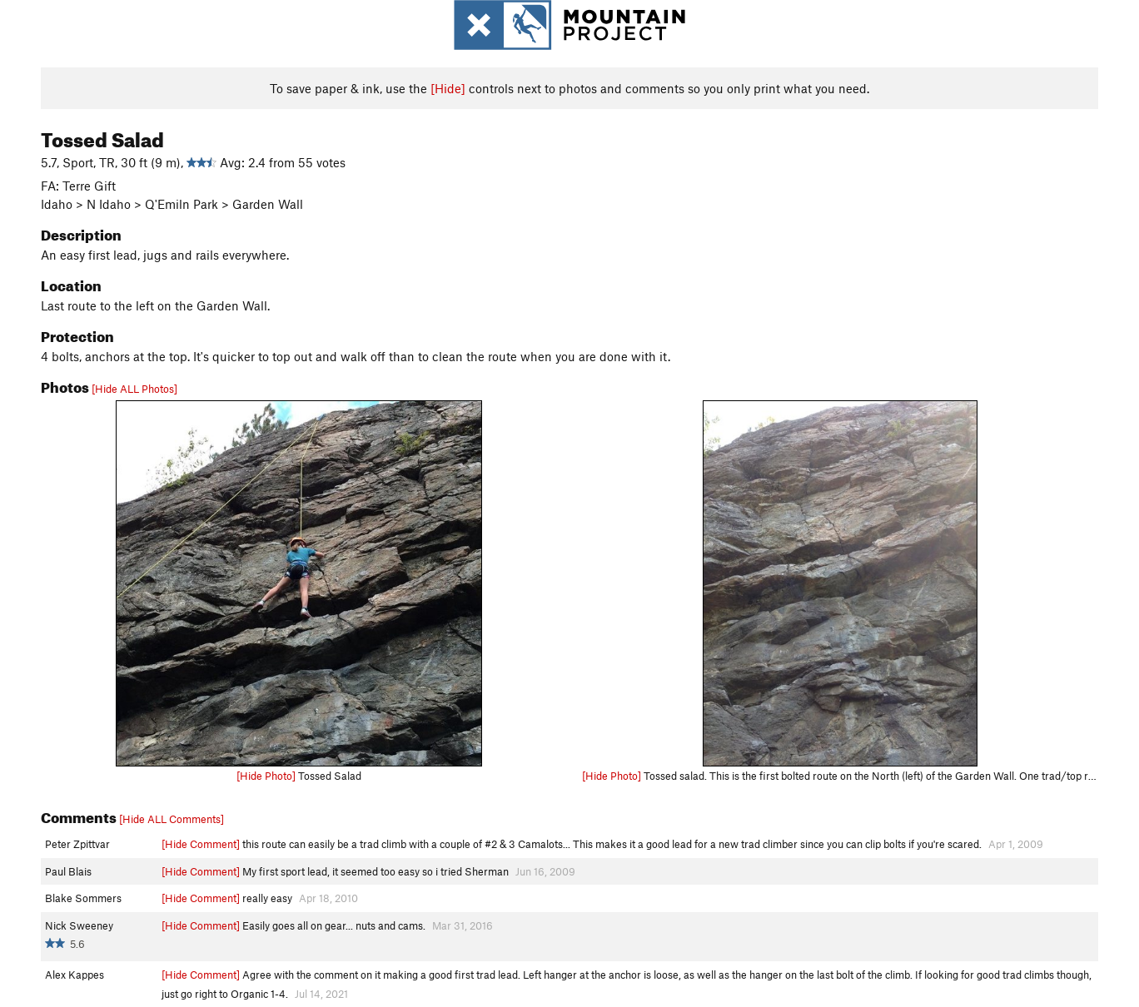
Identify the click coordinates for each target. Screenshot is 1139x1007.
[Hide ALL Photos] (134, 388)
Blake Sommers (83, 898)
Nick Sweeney (79, 925)
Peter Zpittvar (77, 844)
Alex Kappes (74, 974)
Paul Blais (68, 871)
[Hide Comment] (201, 844)
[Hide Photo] (266, 775)
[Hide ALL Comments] (171, 819)
